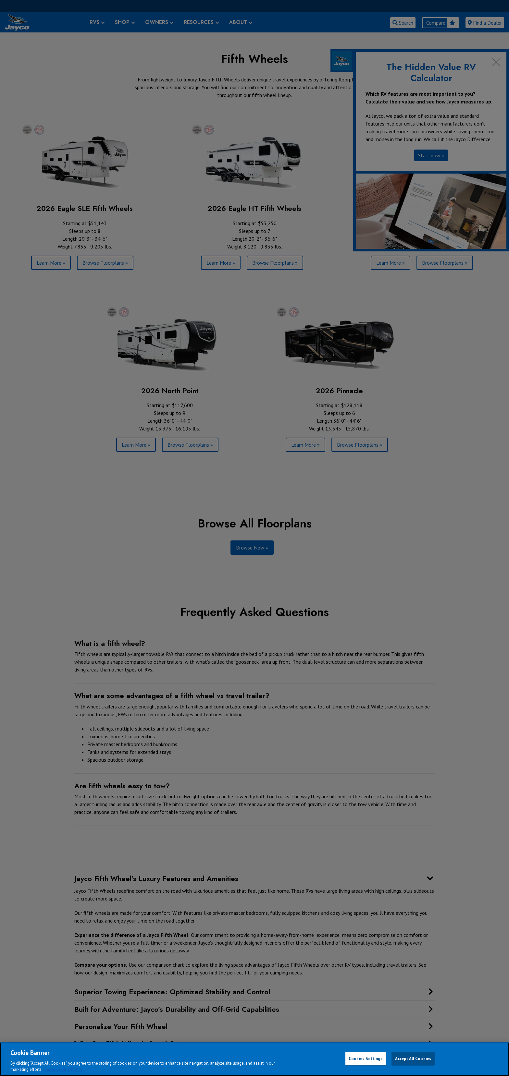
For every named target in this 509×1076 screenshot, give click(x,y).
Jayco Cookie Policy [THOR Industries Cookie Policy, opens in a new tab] (63, 1069)
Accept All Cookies (413, 1058)
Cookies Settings (365, 1058)
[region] (254, 1059)
